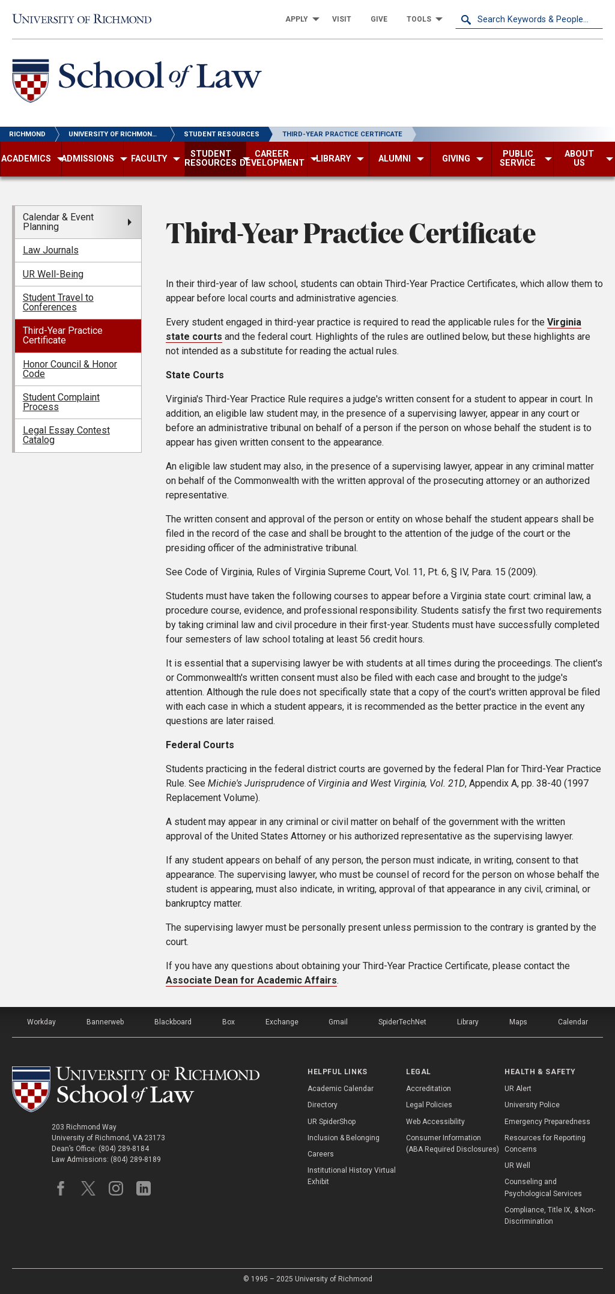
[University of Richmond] (86, 19)
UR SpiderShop (332, 1121)
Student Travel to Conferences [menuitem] (58, 302)
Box (228, 1022)
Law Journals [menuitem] (51, 250)
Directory (323, 1105)
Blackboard (173, 1022)
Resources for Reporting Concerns (545, 1143)
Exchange (281, 1022)
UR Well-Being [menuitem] (53, 274)
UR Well (517, 1165)
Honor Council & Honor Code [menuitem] (70, 368)
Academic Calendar (341, 1088)
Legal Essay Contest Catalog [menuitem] (66, 435)
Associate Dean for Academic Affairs (251, 980)
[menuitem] (299, 19)
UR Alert (518, 1088)
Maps (518, 1022)
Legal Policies (429, 1105)
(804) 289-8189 (136, 1159)
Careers (321, 1154)
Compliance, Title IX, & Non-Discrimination (549, 1216)
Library (468, 1022)
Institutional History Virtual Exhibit (352, 1176)
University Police (532, 1105)
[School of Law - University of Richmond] (137, 83)
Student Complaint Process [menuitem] (61, 402)
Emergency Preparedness (547, 1121)
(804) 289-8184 (123, 1148)
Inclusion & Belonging (344, 1138)
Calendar (573, 1022)
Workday (41, 1022)
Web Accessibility (435, 1121)
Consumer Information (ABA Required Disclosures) (452, 1143)
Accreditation (428, 1088)
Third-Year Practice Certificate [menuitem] (63, 335)
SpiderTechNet (402, 1022)
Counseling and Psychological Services (543, 1187)
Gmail (338, 1022)
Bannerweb (105, 1022)
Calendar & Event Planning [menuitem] (58, 221)
